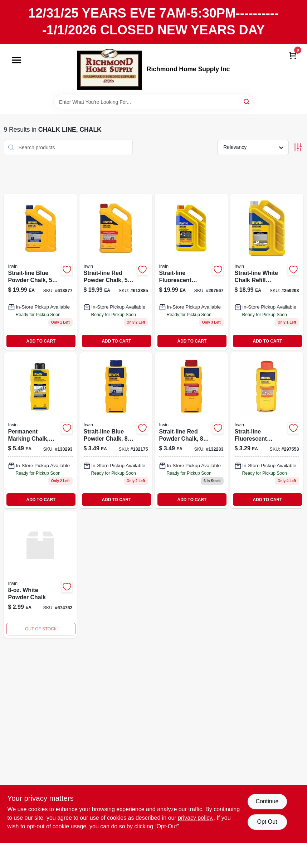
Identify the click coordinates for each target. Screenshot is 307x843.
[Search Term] (153, 102)
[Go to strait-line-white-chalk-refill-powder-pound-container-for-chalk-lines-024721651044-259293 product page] (266, 272)
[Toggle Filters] (298, 147)
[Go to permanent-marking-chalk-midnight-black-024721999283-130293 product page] (40, 430)
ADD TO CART (41, 341)
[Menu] (16, 60)
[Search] (247, 101)
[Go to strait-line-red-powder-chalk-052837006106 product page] (191, 430)
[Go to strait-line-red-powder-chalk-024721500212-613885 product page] (115, 272)
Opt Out (267, 822)
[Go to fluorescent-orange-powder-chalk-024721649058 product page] (266, 430)
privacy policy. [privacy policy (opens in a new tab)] (195, 818)
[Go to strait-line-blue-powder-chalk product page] (115, 430)
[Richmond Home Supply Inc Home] (109, 69)
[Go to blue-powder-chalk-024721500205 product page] (40, 272)
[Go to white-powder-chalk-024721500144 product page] (40, 574)
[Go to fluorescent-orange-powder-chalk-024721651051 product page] (191, 272)
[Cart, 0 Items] (292, 55)
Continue (266, 801)
